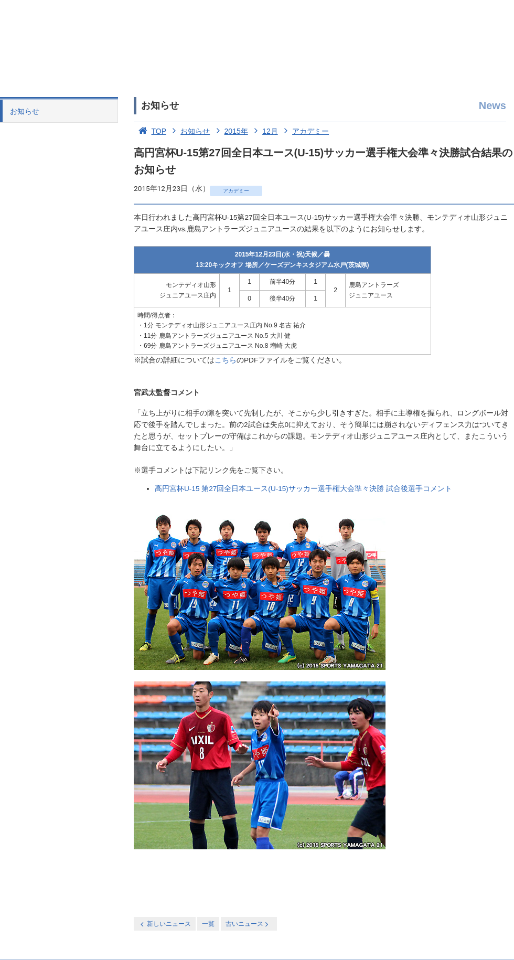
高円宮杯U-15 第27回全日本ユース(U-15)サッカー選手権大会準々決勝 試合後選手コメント (303, 489)
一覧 (208, 923)
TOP (150, 131)
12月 (264, 131)
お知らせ (24, 111)
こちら (226, 360)
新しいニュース (164, 924)
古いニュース (248, 924)
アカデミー (304, 131)
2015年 (230, 131)
